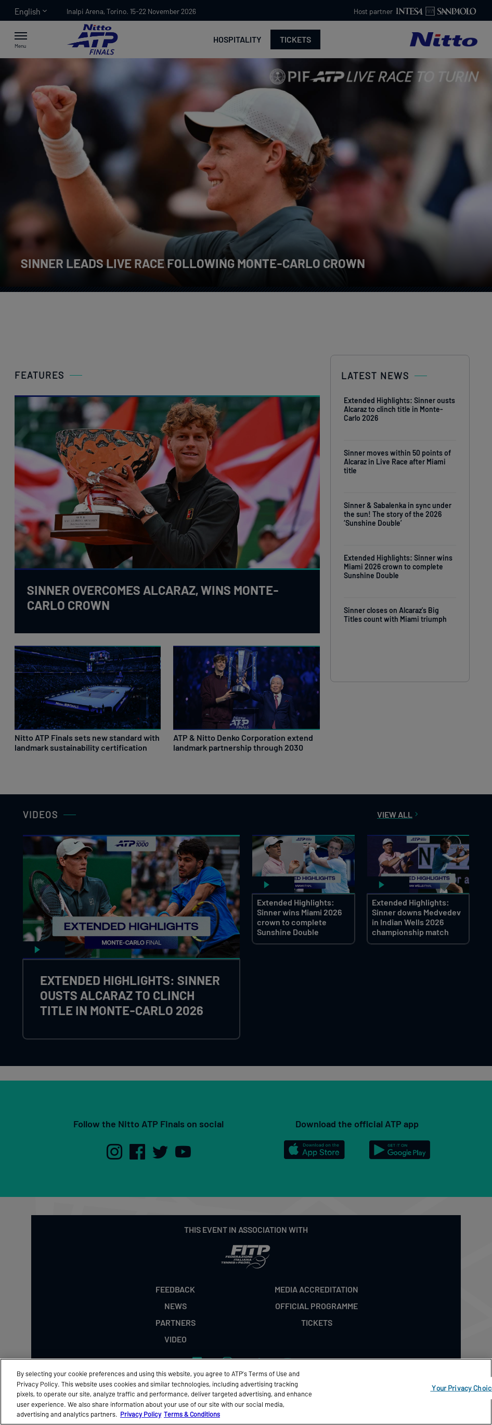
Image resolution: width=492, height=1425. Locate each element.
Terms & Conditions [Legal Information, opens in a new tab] (192, 1414)
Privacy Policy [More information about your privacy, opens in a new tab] (140, 1414)
